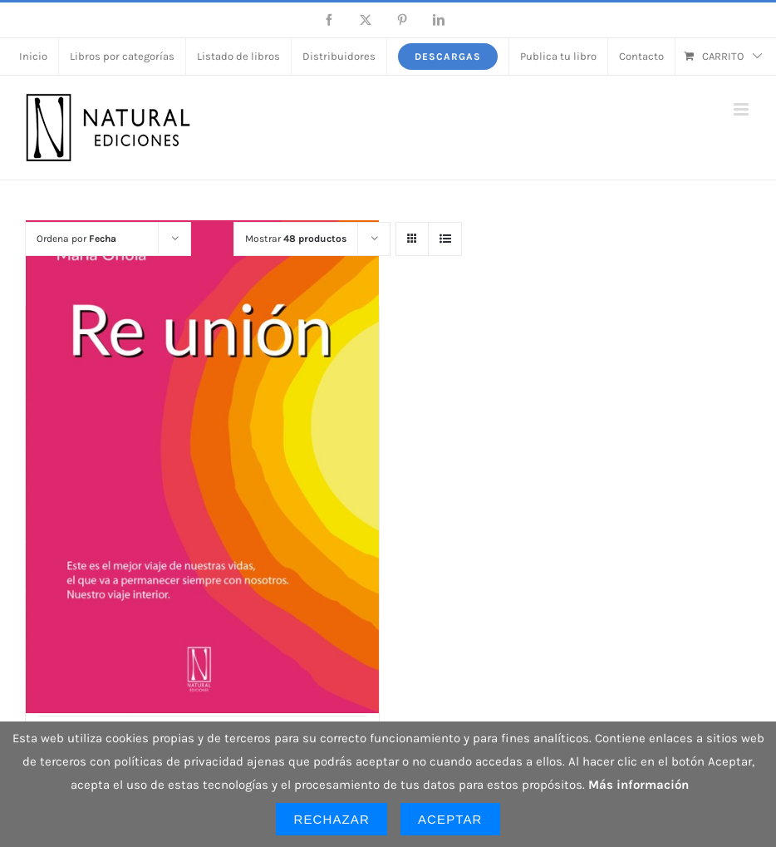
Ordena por (76, 238)
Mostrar (295, 238)
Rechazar (331, 819)
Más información (638, 784)
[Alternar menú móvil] (742, 109)
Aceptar (450, 819)
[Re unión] (202, 467)
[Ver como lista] (445, 239)
